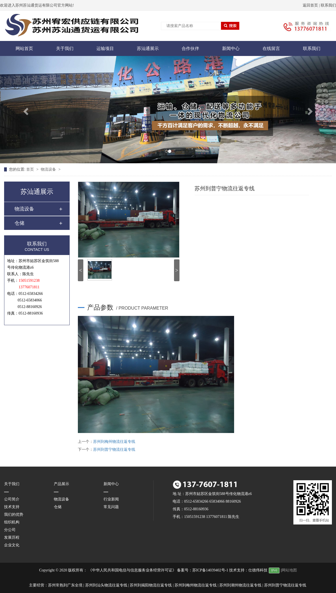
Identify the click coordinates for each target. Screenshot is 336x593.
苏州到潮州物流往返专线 (240, 585)
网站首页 (24, 48)
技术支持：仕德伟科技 (248, 570)
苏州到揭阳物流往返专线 (151, 585)
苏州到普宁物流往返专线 (114, 449)
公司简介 (11, 499)
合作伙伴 (190, 48)
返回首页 (310, 5)
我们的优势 (13, 514)
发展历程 (11, 537)
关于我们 (64, 48)
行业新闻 (111, 499)
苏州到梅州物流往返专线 (114, 442)
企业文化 (11, 545)
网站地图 (289, 570)
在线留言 (271, 48)
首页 (30, 169)
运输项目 (105, 48)
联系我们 (328, 5)
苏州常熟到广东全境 (65, 585)
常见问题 (111, 507)
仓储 (19, 223)
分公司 (10, 530)
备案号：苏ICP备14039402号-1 (202, 570)
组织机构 (11, 522)
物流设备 (49, 169)
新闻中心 (231, 48)
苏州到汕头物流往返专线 (106, 585)
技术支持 (11, 507)
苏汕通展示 (148, 48)
